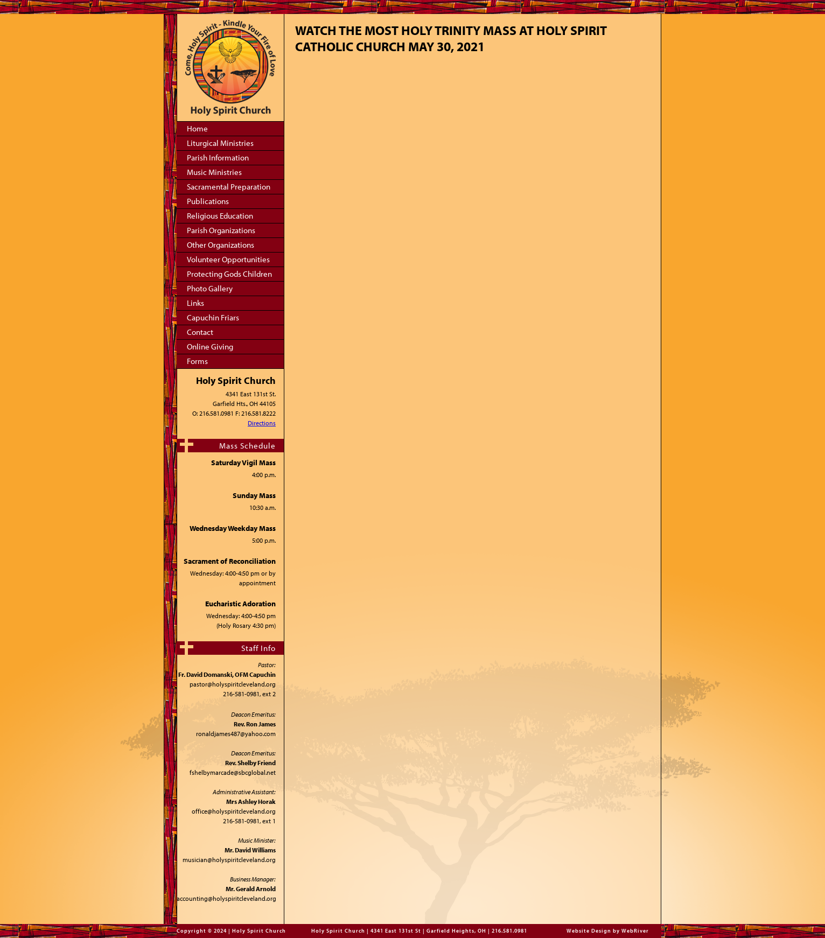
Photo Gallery (210, 288)
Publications (208, 201)
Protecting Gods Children (229, 274)
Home (197, 128)
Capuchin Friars (213, 317)
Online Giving (210, 346)
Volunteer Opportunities (228, 259)
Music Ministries (214, 172)
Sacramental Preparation (228, 186)
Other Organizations (220, 245)
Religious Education (220, 216)
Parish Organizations (221, 230)
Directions (262, 423)
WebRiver (635, 930)
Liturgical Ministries (220, 143)
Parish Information (218, 157)
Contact (200, 332)
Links (195, 303)
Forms (197, 361)
